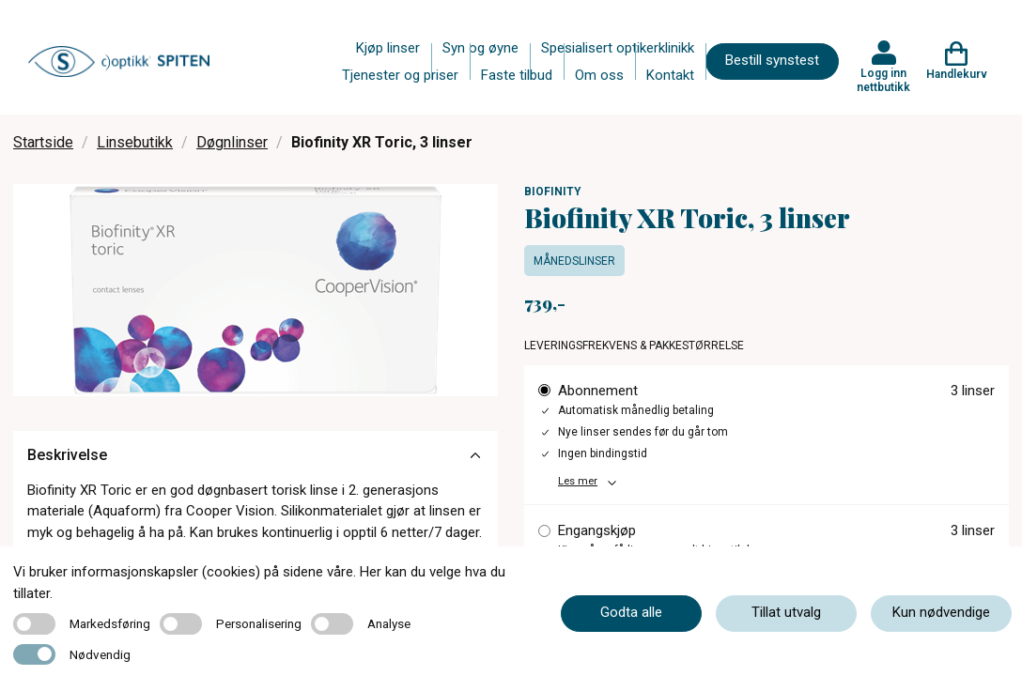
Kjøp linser (388, 47)
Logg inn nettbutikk (883, 80)
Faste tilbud (516, 75)
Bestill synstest (772, 60)
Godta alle (631, 612)
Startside (43, 142)
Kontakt (670, 75)
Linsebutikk (135, 142)
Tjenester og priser (400, 75)
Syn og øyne (480, 47)
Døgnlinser (232, 142)
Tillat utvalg (786, 612)
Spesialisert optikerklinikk (617, 47)
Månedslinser (574, 261)
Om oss (599, 75)
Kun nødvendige (941, 612)
